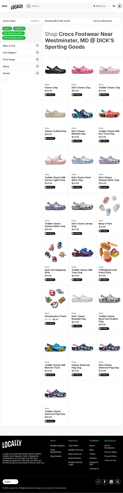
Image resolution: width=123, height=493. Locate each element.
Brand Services (75, 454)
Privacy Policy (110, 456)
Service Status (110, 452)
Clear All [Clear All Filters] (35, 21)
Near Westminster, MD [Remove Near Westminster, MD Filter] (13, 33)
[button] (21, 45)
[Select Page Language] (10, 481)
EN (114, 6)
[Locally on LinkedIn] (111, 481)
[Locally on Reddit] (98, 481)
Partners (93, 458)
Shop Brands (55, 456)
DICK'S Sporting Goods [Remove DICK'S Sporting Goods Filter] (14, 38)
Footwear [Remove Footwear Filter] (19, 28)
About (92, 445)
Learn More (73, 445)
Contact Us (94, 469)
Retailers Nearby (57, 445)
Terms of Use (110, 460)
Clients (92, 454)
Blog (91, 450)
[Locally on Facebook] (104, 481)
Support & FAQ (94, 463)
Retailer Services (75, 450)
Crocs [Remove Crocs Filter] (7, 28)
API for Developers (109, 446)
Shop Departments (55, 451)
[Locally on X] (117, 481)
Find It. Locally (101, 6)
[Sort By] (107, 21)
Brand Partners (74, 458)
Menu (4, 6)
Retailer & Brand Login (75, 463)
